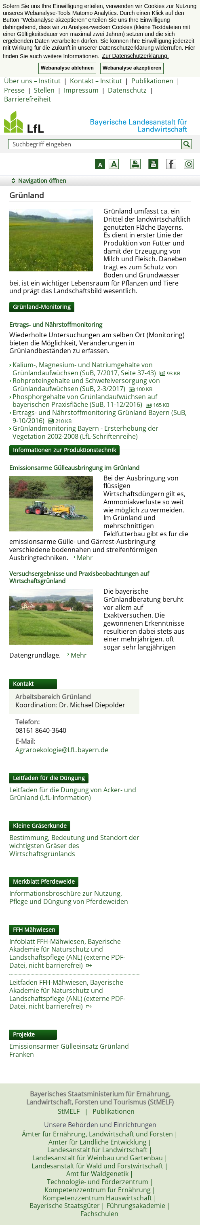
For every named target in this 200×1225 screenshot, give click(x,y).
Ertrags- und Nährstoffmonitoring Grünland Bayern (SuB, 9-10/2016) (100, 416)
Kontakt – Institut (96, 80)
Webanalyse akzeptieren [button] (132, 68)
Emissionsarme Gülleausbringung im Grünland (74, 467)
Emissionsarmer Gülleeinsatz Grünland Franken (69, 1050)
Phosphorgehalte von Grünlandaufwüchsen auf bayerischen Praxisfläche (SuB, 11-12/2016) (91, 400)
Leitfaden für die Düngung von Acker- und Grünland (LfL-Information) (72, 793)
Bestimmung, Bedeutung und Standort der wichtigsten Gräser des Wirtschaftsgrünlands (74, 845)
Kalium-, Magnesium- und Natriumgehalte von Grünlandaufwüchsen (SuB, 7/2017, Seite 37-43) (96, 368)
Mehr (85, 557)
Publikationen (152, 80)
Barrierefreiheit (27, 99)
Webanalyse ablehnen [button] (67, 68)
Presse (14, 90)
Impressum (81, 90)
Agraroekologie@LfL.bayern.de (61, 749)
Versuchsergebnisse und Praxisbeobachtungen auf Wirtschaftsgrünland (79, 577)
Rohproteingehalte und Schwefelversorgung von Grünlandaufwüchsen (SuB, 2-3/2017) (86, 384)
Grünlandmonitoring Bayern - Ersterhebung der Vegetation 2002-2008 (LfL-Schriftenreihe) (85, 432)
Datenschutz (127, 90)
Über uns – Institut (32, 80)
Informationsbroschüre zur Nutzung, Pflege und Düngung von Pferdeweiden (68, 897)
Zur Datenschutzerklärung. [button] (135, 56)
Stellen (44, 90)
